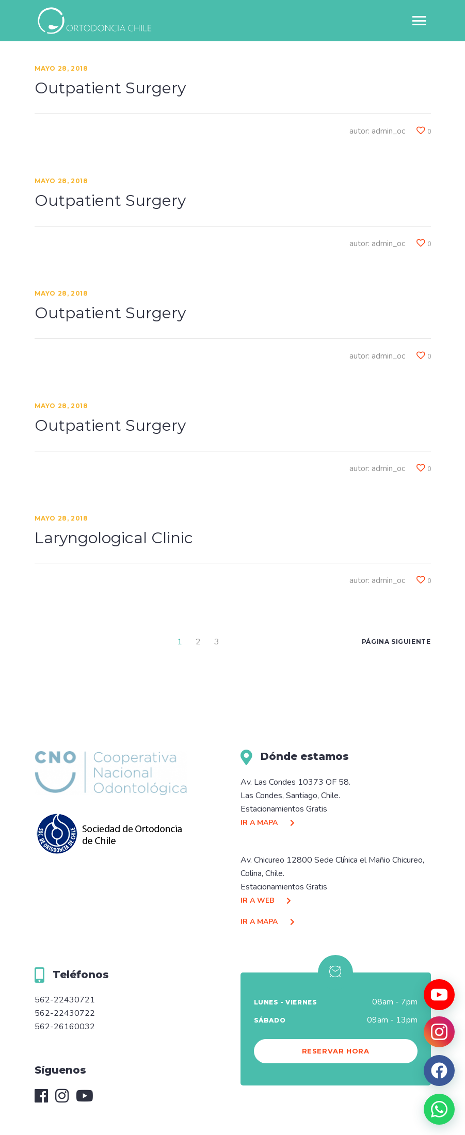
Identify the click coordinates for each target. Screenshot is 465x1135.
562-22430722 (65, 1013)
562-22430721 (65, 1000)
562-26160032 (65, 1026)
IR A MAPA (270, 823)
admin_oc (388, 131)
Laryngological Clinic (114, 537)
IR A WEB (268, 900)
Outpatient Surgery (110, 88)
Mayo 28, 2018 (61, 68)
